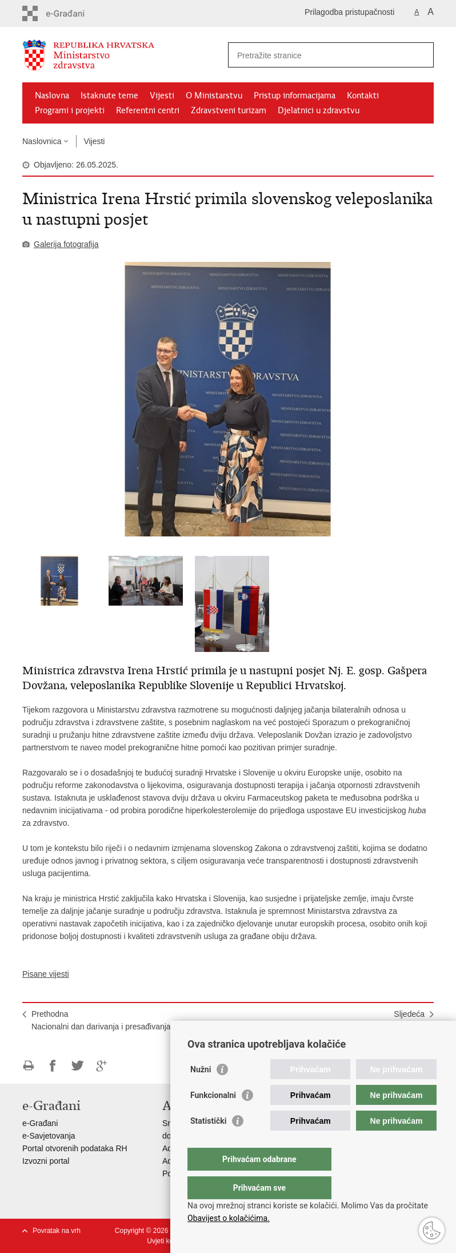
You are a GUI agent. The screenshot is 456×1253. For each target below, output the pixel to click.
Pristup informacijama (294, 95)
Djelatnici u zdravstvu (318, 110)
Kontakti (363, 95)
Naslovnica (41, 141)
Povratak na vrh (57, 1231)
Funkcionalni (213, 1118)
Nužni (200, 1092)
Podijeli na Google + (102, 1066)
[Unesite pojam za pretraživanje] (318, 55)
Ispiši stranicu (28, 1066)
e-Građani (40, 1123)
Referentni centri (147, 110)
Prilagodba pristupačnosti (349, 12)
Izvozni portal (45, 1161)
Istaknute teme (109, 95)
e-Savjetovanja (48, 1135)
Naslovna (52, 95)
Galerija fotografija (66, 244)
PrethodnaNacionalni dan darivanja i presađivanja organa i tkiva (126, 1020)
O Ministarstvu (214, 95)
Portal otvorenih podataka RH (74, 1148)
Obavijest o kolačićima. (228, 1218)
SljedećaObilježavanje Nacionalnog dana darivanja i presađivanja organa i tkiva (348, 1026)
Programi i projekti (70, 110)
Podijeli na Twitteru (77, 1066)
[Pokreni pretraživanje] (420, 55)
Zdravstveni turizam (228, 110)
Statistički (208, 1143)
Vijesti (162, 95)
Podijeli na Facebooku (53, 1066)
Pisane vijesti (45, 973)
